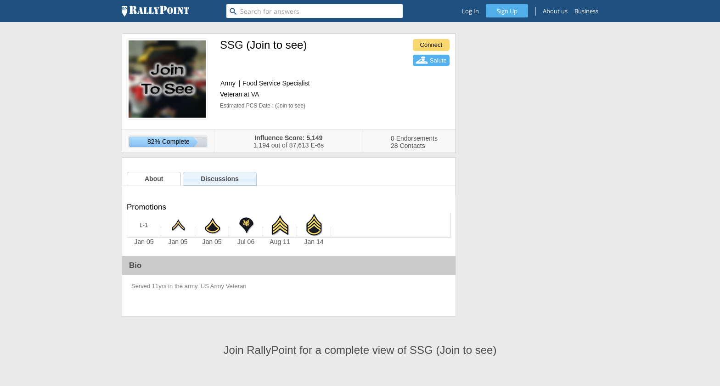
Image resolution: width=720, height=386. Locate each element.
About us (555, 11)
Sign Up (507, 11)
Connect (431, 44)
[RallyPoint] (155, 11)
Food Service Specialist (275, 83)
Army (228, 83)
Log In (470, 11)
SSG (231, 45)
